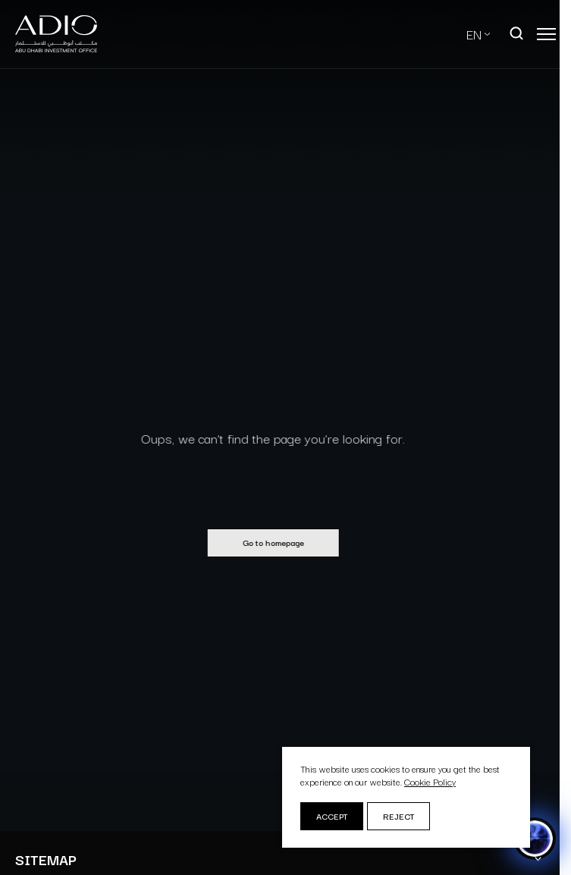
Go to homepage (268, 542)
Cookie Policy (430, 781)
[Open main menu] (546, 34)
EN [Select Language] (474, 34)
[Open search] (517, 34)
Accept (331, 816)
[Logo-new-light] (56, 34)
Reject (398, 816)
